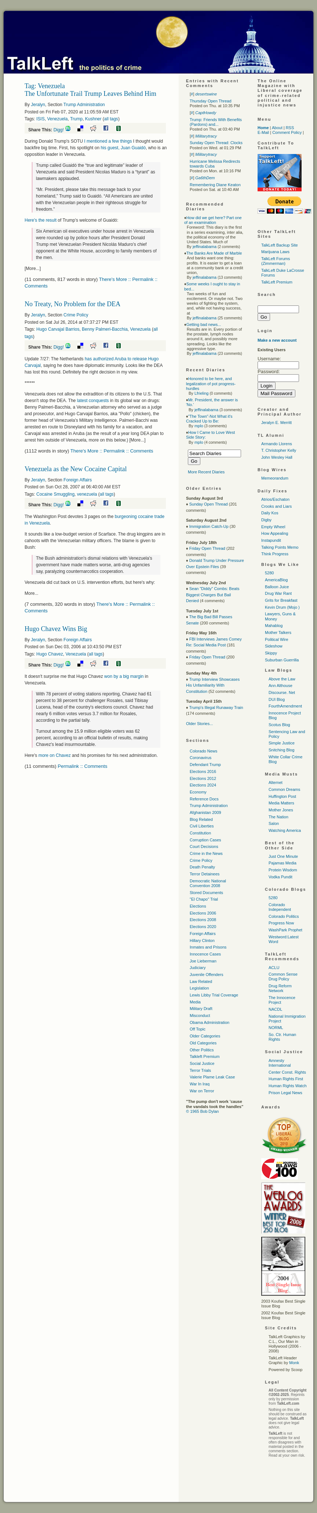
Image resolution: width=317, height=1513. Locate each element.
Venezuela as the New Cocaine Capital (76, 469)
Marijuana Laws (275, 251)
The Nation (278, 817)
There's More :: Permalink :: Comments (111, 451)
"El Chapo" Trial (204, 899)
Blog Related (201, 819)
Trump (76, 118)
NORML (276, 1027)
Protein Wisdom (283, 870)
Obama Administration (209, 1022)
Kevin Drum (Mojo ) (282, 607)
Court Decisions (204, 846)
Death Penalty (202, 867)
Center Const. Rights (287, 1072)
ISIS (40, 118)
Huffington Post (282, 796)
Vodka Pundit (280, 877)
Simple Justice (282, 743)
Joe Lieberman (203, 961)
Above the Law (282, 679)
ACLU (274, 967)
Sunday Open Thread (208, 504)
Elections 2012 (203, 778)
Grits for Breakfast (281, 600)
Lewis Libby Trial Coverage (214, 995)
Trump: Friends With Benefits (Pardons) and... (216, 122)
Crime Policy (75, 315)
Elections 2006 (203, 913)
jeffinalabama (204, 246)
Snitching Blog (281, 750)
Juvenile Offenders (206, 974)
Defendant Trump (205, 764)
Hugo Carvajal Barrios (57, 329)
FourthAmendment (285, 706)
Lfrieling (201, 393)
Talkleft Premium (204, 1056)
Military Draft (201, 1008)
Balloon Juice (277, 587)
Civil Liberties (202, 826)
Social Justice (202, 1063)
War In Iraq (199, 1084)
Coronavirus (200, 757)
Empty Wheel (273, 527)
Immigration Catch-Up (209, 526)
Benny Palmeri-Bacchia (105, 329)
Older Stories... (199, 723)
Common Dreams (284, 789)
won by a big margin (123, 676)
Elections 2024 (203, 785)
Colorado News (203, 751)
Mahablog (274, 625)
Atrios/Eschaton (275, 499)
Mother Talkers (278, 632)
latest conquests (93, 400)
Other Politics (202, 1050)
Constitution (200, 833)
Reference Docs (204, 799)
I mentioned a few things (108, 141)
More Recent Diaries (206, 472)
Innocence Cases (205, 954)
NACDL (275, 1009)
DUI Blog (277, 699)
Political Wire (276, 639)
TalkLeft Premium (276, 282)
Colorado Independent (280, 907)
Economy (198, 792)
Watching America (285, 830)
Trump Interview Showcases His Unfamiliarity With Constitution (213, 685)
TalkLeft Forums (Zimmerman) (275, 261)
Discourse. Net (282, 692)
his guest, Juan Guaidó (123, 147)
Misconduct (200, 1015)
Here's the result (41, 220)
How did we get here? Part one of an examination (213, 220)
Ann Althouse (280, 685)
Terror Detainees (204, 874)
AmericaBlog (276, 580)
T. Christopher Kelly (278, 450)
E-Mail (263, 132)
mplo (198, 426)
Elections (198, 906)
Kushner (93, 118)
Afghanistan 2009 (205, 812)
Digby (266, 520)
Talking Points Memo (280, 547)
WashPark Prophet (285, 930)
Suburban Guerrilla (282, 660)
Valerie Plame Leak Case (212, 1077)
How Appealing (274, 533)
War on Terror (202, 1091)
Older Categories (205, 1036)
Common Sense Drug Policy (283, 976)
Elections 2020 (203, 926)
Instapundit (271, 540)
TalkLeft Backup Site (279, 245)
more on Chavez (55, 755)
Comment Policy (287, 132)
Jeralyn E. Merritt (276, 422)
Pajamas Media (282, 863)
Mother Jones (281, 810)
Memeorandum (274, 478)
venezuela (87, 494)
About (277, 127)
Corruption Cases (205, 840)
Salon (274, 823)
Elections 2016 (203, 771)
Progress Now (281, 923)
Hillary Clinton (202, 940)
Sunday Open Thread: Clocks (216, 142)
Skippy (271, 653)
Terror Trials (200, 1070)
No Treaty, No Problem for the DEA (72, 304)
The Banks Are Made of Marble (214, 253)
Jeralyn (38, 104)
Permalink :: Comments (82, 766)
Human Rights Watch (288, 1086)
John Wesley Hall (276, 457)
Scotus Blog (279, 724)
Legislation (199, 988)
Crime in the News (206, 853)
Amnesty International (280, 1062)
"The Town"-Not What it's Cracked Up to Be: (209, 418)
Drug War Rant (278, 593)
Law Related (201, 981)
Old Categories (203, 1043)
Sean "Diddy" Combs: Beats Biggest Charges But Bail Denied (213, 594)
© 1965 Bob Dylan (202, 1111)
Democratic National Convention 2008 (208, 883)
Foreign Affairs (77, 480)
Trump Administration (84, 104)
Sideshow (274, 646)
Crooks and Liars (276, 506)
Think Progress (274, 554)
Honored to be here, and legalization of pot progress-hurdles (211, 383)
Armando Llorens (276, 444)
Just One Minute (283, 856)
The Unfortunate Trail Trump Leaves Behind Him (90, 93)
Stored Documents (206, 892)
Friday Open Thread (207, 548)
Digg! (59, 129)
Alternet (276, 782)
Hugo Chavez (49, 654)
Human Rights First (286, 1079)
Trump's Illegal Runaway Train (216, 707)
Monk (294, 1362)
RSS (290, 127)
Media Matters (281, 803)
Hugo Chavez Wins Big (56, 628)
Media (195, 1002)
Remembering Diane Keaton (215, 185)
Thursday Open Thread (211, 101)
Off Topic (197, 1029)
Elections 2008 (203, 919)
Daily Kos (269, 513)
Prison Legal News (285, 1092)
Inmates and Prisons (208, 947)
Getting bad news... (203, 324)
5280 (269, 573)
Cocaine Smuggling (55, 494)
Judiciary (197, 967)
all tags (111, 118)
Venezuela (57, 118)
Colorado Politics (284, 916)
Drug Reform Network (280, 988)
